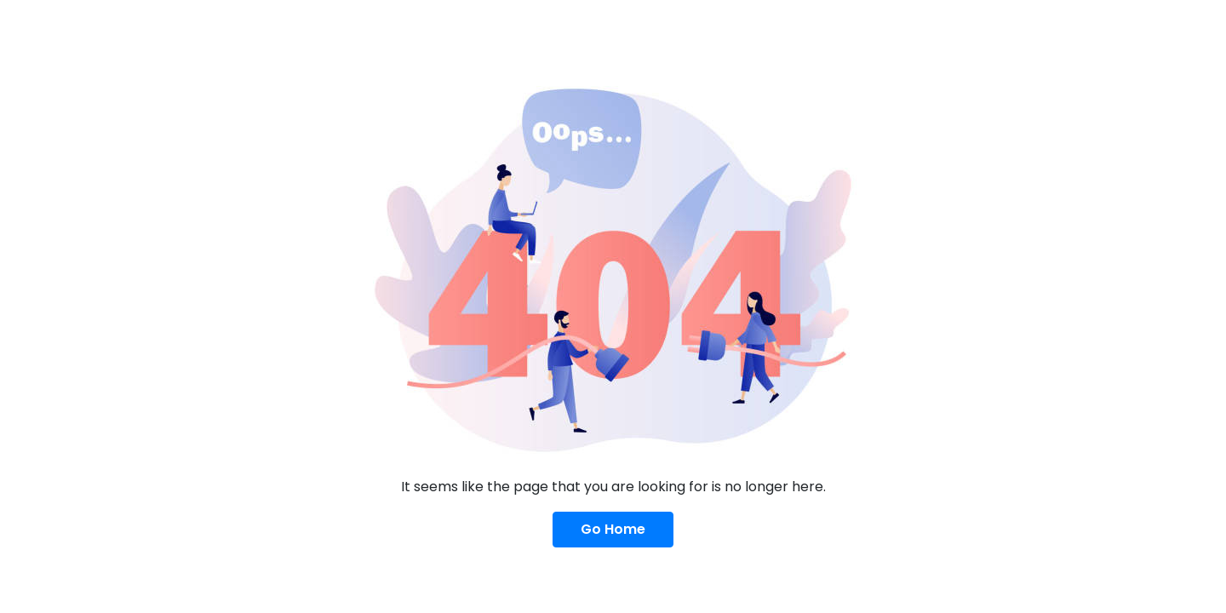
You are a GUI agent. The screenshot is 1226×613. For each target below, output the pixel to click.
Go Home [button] (613, 529)
